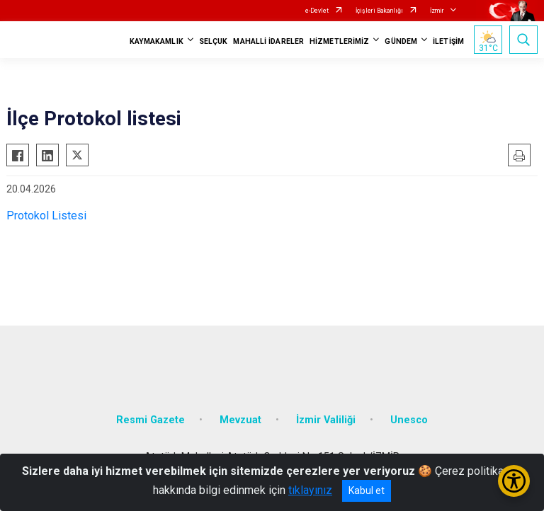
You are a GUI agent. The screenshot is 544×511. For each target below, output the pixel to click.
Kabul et (366, 490)
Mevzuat (240, 420)
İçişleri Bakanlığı (379, 10)
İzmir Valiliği (326, 420)
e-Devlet (317, 10)
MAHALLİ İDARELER (268, 41)
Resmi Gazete (150, 420)
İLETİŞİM (448, 41)
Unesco (409, 420)
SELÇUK (213, 41)
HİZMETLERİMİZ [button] (339, 41)
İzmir (437, 10)
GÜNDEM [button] (401, 41)
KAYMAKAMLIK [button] (156, 41)
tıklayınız (310, 490)
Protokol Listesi (46, 215)
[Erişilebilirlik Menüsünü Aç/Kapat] (514, 481)
